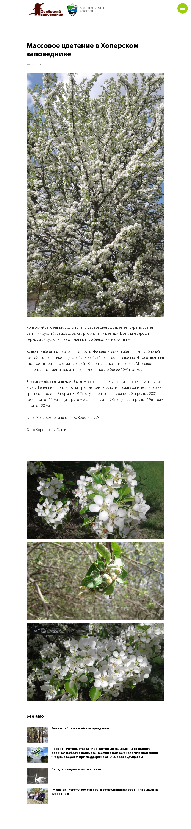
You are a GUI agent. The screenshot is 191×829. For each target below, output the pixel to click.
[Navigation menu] (182, 8)
